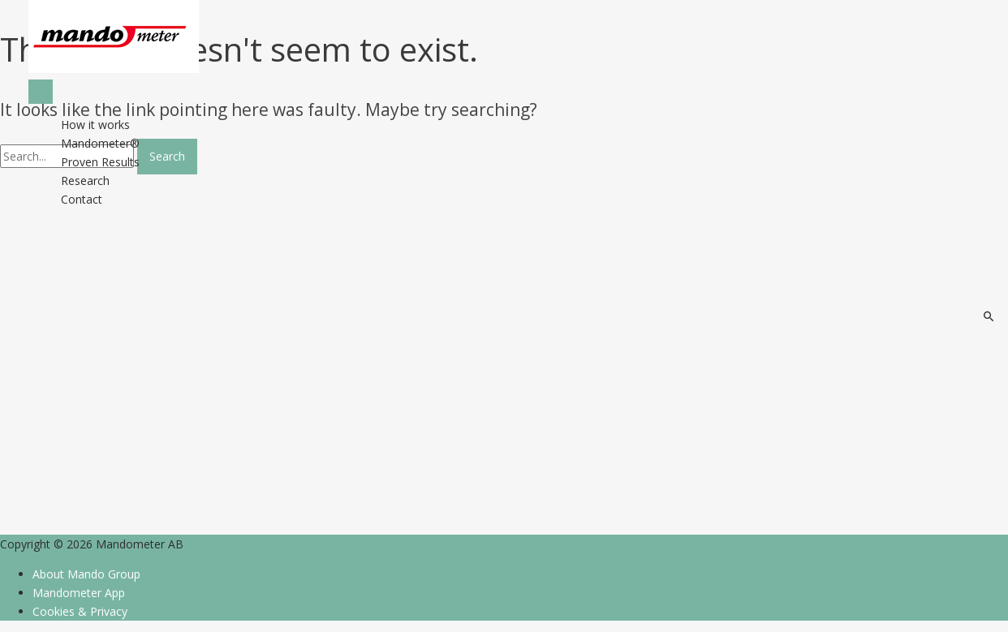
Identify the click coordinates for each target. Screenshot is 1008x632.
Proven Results (100, 162)
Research (85, 180)
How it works (95, 124)
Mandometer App (78, 592)
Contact (81, 199)
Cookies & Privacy (79, 611)
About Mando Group (86, 574)
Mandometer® (100, 143)
